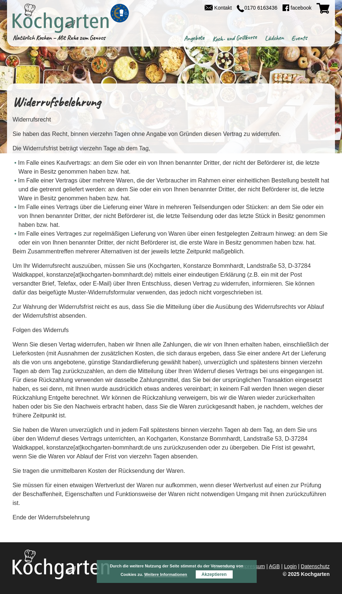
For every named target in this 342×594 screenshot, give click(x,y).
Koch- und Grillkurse (234, 38)
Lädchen (274, 38)
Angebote (194, 38)
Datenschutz (315, 566)
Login (290, 566)
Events (299, 38)
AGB (274, 566)
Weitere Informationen (165, 574)
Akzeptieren (214, 574)
